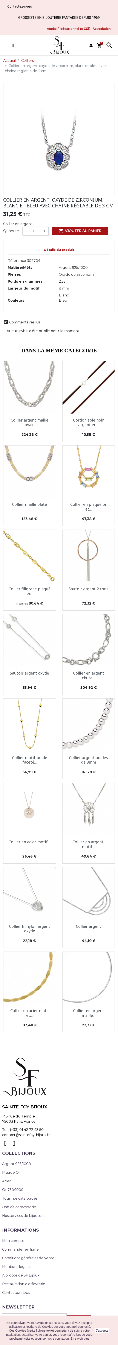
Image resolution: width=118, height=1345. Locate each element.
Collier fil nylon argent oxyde (29, 929)
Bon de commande (19, 1207)
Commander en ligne (20, 1249)
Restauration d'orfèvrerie (23, 1284)
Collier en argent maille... (88, 1013)
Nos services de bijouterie (24, 1216)
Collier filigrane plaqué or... (30, 591)
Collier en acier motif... (29, 841)
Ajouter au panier (79, 231)
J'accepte (102, 1330)
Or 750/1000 (12, 1190)
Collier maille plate (29, 504)
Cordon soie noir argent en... (88, 422)
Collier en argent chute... (88, 675)
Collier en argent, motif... (88, 844)
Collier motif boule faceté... (29, 760)
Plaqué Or (11, 1172)
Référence (17, 261)
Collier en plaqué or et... (88, 507)
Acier (6, 1181)
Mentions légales (16, 1267)
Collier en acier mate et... (29, 1013)
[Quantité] (35, 231)
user (91, 45)
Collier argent (88, 926)
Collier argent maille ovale (29, 422)
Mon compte (13, 1241)
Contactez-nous (16, 1293)
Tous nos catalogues (19, 1198)
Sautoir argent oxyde (29, 673)
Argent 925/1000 (16, 1164)
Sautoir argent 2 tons (88, 588)
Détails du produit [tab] (59, 250)
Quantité (11, 231)
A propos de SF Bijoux (21, 1275)
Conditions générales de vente (28, 1258)
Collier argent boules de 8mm (88, 760)
